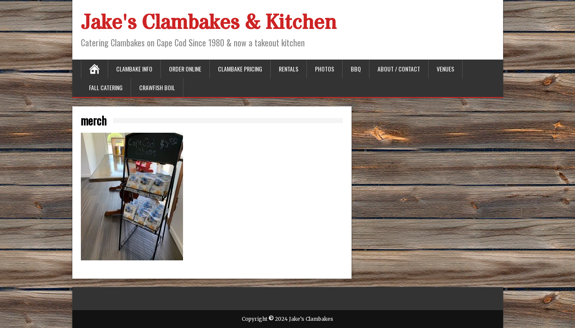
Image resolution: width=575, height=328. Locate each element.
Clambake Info (134, 68)
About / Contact (399, 68)
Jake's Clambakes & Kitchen (208, 23)
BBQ (356, 68)
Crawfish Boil (157, 87)
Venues (445, 68)
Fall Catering (106, 87)
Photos (324, 68)
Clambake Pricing (240, 68)
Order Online (185, 68)
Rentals (288, 68)
